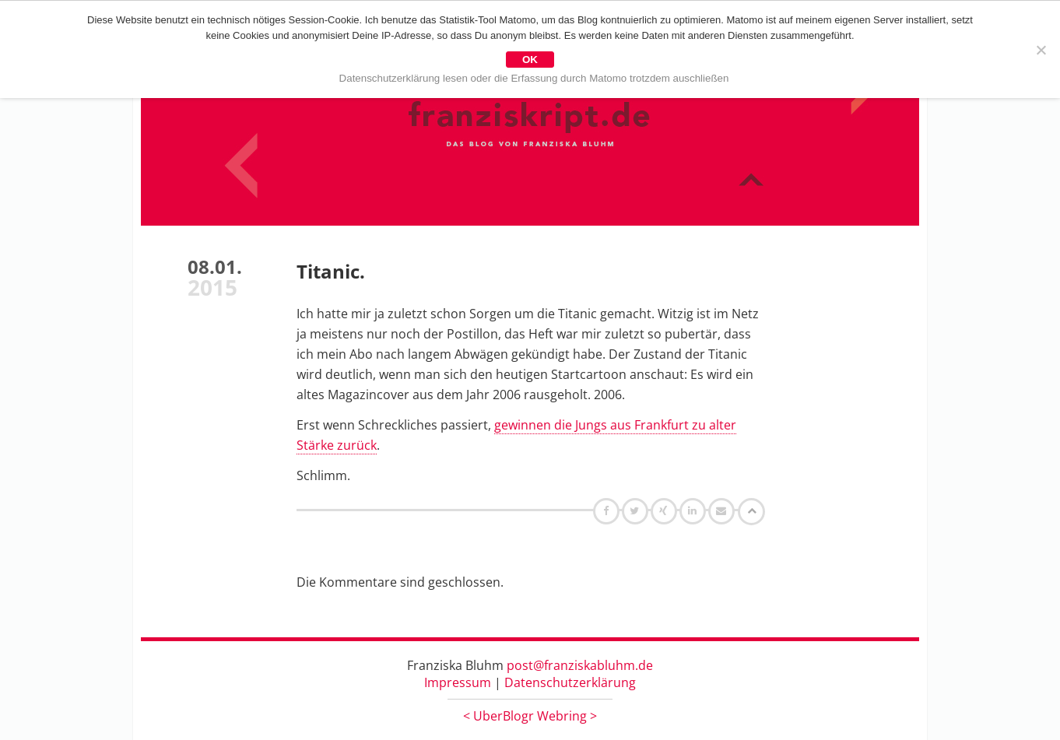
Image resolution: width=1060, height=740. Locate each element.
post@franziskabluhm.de (580, 665)
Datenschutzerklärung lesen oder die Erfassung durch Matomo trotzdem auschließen (534, 78)
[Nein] (1040, 50)
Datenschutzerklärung (570, 682)
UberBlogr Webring (530, 715)
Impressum (457, 682)
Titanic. (331, 271)
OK (530, 59)
